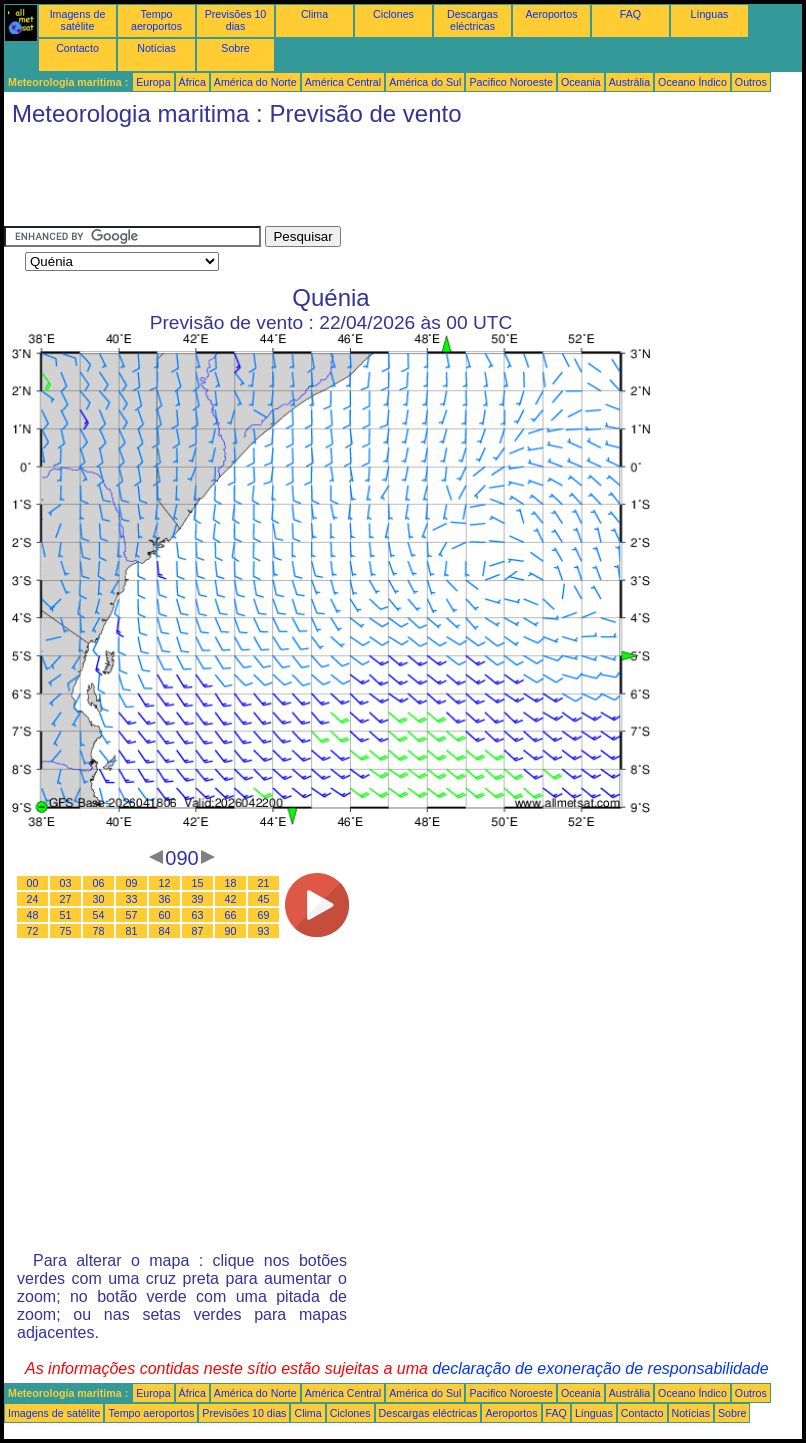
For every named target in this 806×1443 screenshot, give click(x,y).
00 (33, 883)
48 (33, 915)
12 (165, 883)
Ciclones (393, 14)
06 (99, 883)
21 (264, 883)
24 (33, 899)
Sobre (235, 48)
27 (66, 899)
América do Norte (255, 82)
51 (66, 915)
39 (198, 899)
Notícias (156, 48)
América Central (343, 82)
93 (264, 931)
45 (264, 899)
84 (165, 931)
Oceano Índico (692, 82)
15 (198, 883)
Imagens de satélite (78, 20)
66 (231, 915)
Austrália (629, 82)
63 (198, 915)
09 (132, 883)
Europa (153, 82)
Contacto (77, 48)
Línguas (710, 14)
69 (264, 915)
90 (231, 931)
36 (165, 899)
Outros (751, 82)
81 (132, 931)
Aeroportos (551, 14)
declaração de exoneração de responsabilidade (600, 1368)
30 (99, 899)
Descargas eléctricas (472, 20)
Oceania (581, 82)
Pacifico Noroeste (511, 82)
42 (231, 899)
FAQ (630, 14)
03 (66, 883)
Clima (314, 14)
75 (66, 931)
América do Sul (425, 82)
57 (132, 915)
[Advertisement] (368, 181)
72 (33, 931)
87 (198, 931)
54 (99, 915)
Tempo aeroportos (156, 20)
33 (132, 899)
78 (99, 931)
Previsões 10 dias (236, 20)
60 (165, 915)
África (192, 82)
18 (231, 883)
